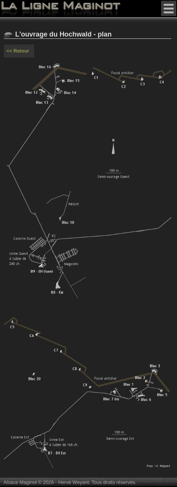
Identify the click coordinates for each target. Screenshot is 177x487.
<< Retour (17, 51)
